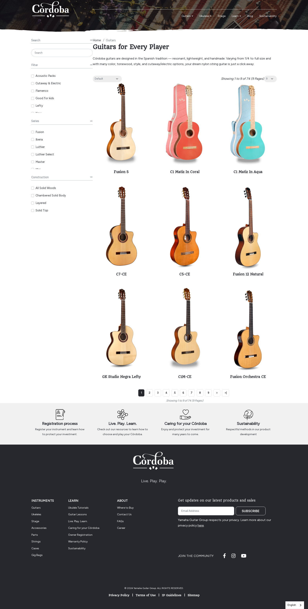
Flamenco (42, 91)
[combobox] (294, 605)
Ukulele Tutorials (78, 507)
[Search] (62, 53)
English (292, 604)
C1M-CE (184, 377)
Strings (36, 541)
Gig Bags (37, 555)
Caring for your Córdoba (185, 423)
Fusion (40, 132)
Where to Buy (125, 507)
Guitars (36, 507)
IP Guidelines (171, 595)
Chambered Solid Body (51, 195)
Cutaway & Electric (48, 83)
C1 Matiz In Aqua (248, 172)
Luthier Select (45, 154)
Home (97, 40)
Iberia (39, 139)
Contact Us (124, 514)
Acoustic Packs (46, 76)
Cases (35, 548)
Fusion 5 (121, 172)
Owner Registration (80, 535)
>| (226, 392)
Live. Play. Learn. (122, 423)
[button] (187, 16)
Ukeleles (36, 514)
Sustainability (248, 423)
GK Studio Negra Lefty (121, 377)
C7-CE (121, 274)
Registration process (60, 423)
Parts (34, 535)
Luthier (40, 147)
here (201, 525)
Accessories (39, 528)
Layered (41, 203)
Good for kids (45, 98)
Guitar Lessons (77, 514)
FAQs (120, 521)
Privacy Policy (119, 595)
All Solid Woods (46, 188)
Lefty (39, 105)
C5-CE (184, 274)
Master (40, 162)
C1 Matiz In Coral (184, 172)
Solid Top (42, 210)
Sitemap (194, 595)
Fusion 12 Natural (248, 274)
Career (121, 528)
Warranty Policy (78, 541)
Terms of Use (146, 595)
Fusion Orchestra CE (248, 377)
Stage (35, 521)
